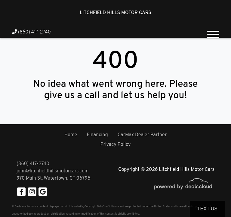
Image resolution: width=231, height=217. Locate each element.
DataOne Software (108, 206)
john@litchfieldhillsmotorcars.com (52, 171)
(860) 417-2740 (31, 32)
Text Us (207, 208)
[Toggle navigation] (213, 32)
